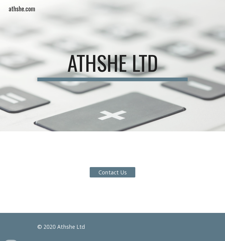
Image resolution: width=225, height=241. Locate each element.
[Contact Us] (112, 172)
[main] (112, 66)
